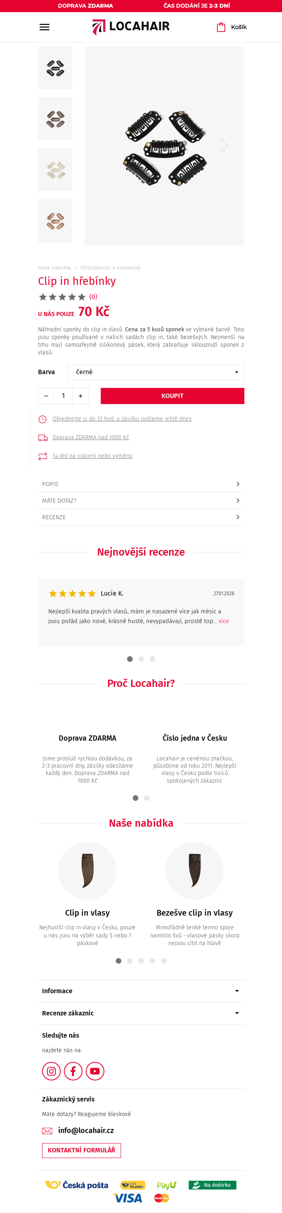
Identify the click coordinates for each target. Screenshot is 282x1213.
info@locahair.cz (86, 1130)
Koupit (172, 396)
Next (224, 146)
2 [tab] (141, 659)
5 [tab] (164, 961)
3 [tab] (152, 659)
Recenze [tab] (54, 517)
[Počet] (63, 396)
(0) (93, 297)
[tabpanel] (141, 612)
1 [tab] (130, 659)
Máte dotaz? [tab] (59, 500)
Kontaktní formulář (81, 1150)
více (223, 621)
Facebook (82, 1066)
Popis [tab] (50, 484)
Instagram (60, 1066)
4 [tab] (152, 961)
